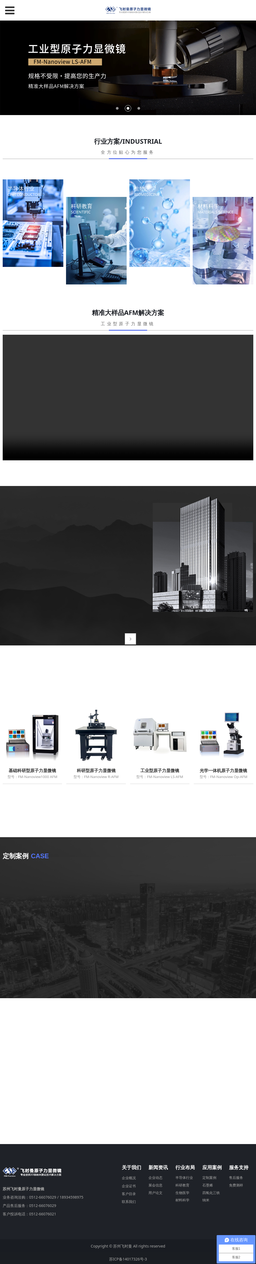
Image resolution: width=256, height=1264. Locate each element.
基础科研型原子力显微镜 (32, 770)
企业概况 (129, 1176)
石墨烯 (207, 1183)
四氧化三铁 (211, 1191)
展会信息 (155, 1183)
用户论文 (155, 1191)
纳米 (205, 1198)
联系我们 (129, 1200)
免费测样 (236, 1183)
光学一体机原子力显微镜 (223, 770)
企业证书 (129, 1184)
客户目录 (129, 1192)
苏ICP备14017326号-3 (128, 1257)
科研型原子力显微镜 (96, 770)
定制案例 (209, 1176)
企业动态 (155, 1176)
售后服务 (236, 1176)
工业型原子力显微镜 (159, 770)
